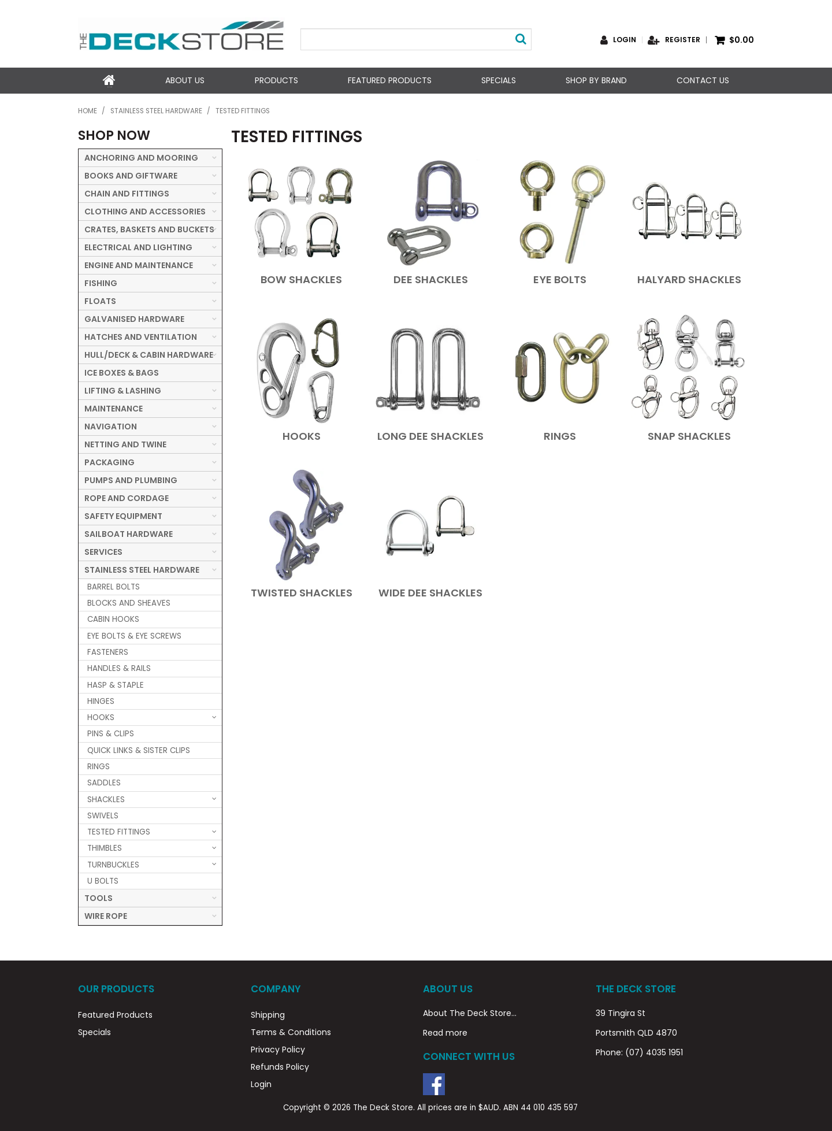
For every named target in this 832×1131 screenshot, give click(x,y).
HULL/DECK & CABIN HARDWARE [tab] (148, 353)
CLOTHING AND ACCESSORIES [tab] (145, 210)
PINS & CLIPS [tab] (110, 733)
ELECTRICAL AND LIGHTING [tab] (138, 246)
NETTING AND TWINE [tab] (125, 443)
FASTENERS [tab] (107, 651)
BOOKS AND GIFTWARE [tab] (130, 174)
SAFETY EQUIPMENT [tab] (123, 515)
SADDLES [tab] (104, 782)
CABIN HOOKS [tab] (113, 618)
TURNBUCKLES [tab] (113, 863)
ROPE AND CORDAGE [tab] (126, 497)
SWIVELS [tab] (102, 814)
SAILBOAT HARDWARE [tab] (128, 533)
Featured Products (389, 80)
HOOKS (302, 435)
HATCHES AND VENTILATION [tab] (140, 336)
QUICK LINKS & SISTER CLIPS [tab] (138, 749)
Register (682, 39)
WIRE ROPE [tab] (105, 915)
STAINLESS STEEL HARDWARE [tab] (141, 568)
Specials (498, 80)
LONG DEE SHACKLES (430, 435)
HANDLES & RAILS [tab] (119, 667)
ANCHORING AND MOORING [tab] (141, 156)
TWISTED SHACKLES (301, 591)
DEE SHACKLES (430, 278)
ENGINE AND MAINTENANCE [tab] (138, 264)
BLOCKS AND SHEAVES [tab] (128, 601)
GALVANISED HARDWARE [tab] (134, 318)
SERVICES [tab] (103, 551)
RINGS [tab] (98, 765)
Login (624, 39)
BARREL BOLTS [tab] (113, 585)
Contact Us (703, 80)
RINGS (560, 435)
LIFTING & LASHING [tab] (122, 389)
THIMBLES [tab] (104, 847)
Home (109, 80)
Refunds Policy (280, 1065)
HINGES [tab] (100, 700)
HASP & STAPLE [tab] (115, 683)
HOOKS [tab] (100, 716)
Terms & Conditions (291, 1031)
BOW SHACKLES (301, 278)
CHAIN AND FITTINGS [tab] (126, 192)
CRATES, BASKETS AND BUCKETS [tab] (149, 228)
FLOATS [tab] (100, 300)
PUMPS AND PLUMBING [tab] (130, 479)
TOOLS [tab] (98, 897)
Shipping (268, 1013)
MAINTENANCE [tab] (113, 407)
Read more (445, 1031)
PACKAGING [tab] (109, 461)
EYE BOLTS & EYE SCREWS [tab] (134, 634)
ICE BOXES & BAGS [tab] (121, 371)
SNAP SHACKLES (689, 435)
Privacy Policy (278, 1048)
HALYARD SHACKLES (689, 278)
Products (276, 80)
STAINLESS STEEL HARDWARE (156, 110)
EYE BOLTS (559, 278)
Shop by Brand (596, 80)
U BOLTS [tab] (102, 879)
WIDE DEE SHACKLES (430, 591)
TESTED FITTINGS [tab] (118, 830)
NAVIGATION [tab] (110, 425)
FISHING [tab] (100, 282)
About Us (185, 80)
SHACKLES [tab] (106, 798)
